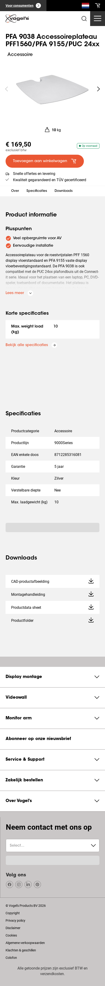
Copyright (13, 913)
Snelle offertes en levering (34, 173)
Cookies (11, 935)
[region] (52, 89)
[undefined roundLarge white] (98, 88)
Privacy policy (15, 920)
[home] (17, 18)
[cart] (97, 5)
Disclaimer (13, 928)
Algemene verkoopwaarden (25, 943)
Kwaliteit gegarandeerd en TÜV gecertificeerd (49, 180)
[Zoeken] (85, 6)
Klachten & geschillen (21, 950)
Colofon (11, 958)
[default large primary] (45, 161)
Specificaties (36, 191)
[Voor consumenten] (23, 5)
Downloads (64, 191)
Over (15, 191)
